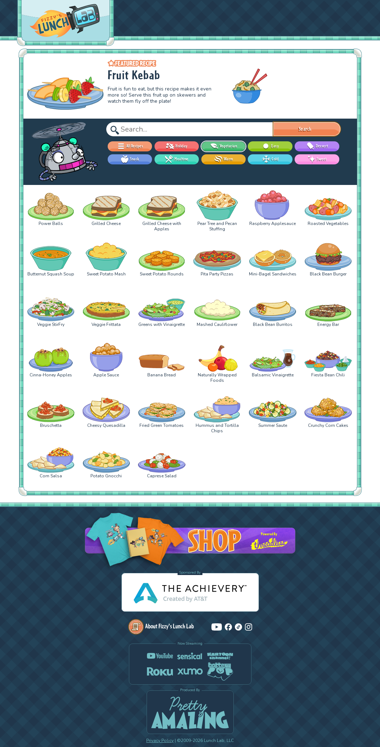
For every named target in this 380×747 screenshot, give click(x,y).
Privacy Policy (160, 740)
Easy (270, 146)
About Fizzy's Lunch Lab (161, 626)
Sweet (316, 159)
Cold (270, 159)
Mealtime (177, 159)
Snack (129, 159)
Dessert (317, 146)
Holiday (176, 146)
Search (305, 129)
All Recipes (130, 146)
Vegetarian (223, 146)
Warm (223, 159)
